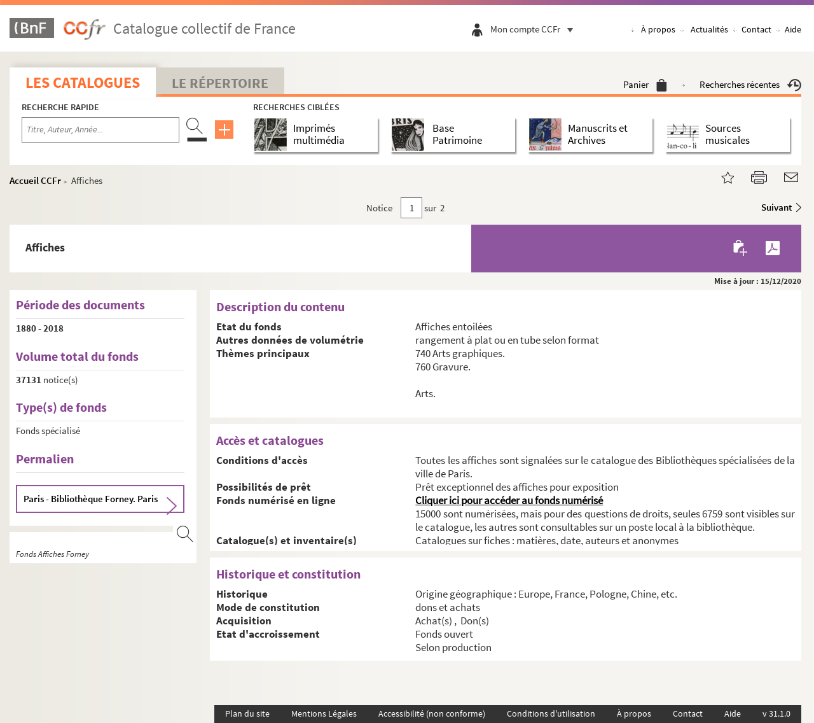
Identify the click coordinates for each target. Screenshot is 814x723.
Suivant (776, 207)
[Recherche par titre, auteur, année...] (100, 130)
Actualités (709, 29)
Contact (756, 29)
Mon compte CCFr (534, 29)
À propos (658, 29)
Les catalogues (82, 82)
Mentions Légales (324, 713)
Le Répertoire (220, 83)
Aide (793, 29)
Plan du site (247, 713)
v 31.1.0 (776, 713)
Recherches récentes (750, 84)
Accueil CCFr (35, 180)
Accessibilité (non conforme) (431, 713)
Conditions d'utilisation (551, 713)
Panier (645, 84)
